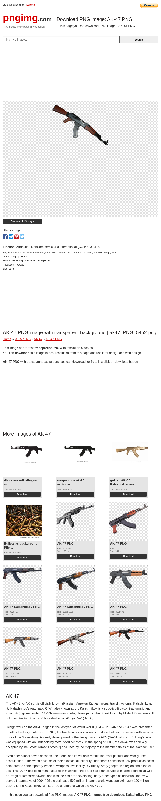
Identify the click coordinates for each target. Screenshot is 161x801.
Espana (30, 4)
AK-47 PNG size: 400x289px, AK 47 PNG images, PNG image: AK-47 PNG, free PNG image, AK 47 (66, 252)
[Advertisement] (80, 73)
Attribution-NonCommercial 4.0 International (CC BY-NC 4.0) (58, 247)
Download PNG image (22, 221)
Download (22, 494)
